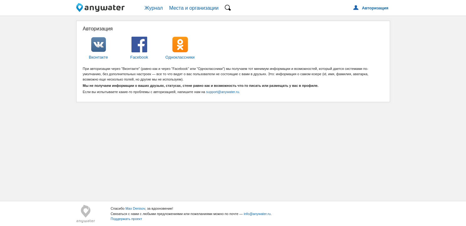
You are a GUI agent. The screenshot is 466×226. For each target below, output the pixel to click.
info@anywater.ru (257, 214)
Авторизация (375, 8)
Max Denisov (135, 208)
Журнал (154, 8)
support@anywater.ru (222, 92)
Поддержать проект (126, 219)
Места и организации (194, 8)
